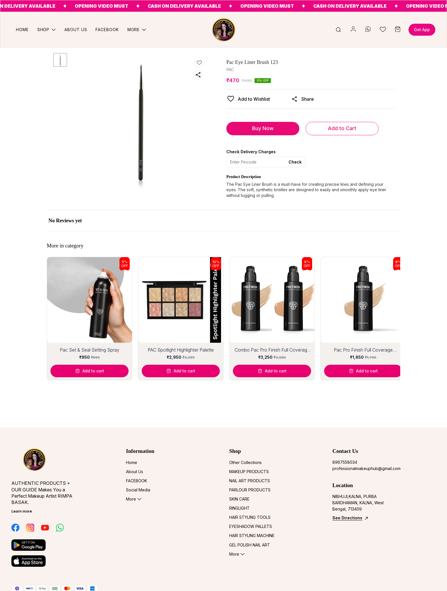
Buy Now (263, 128)
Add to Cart (342, 128)
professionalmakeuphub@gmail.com (363, 468)
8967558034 (344, 462)
